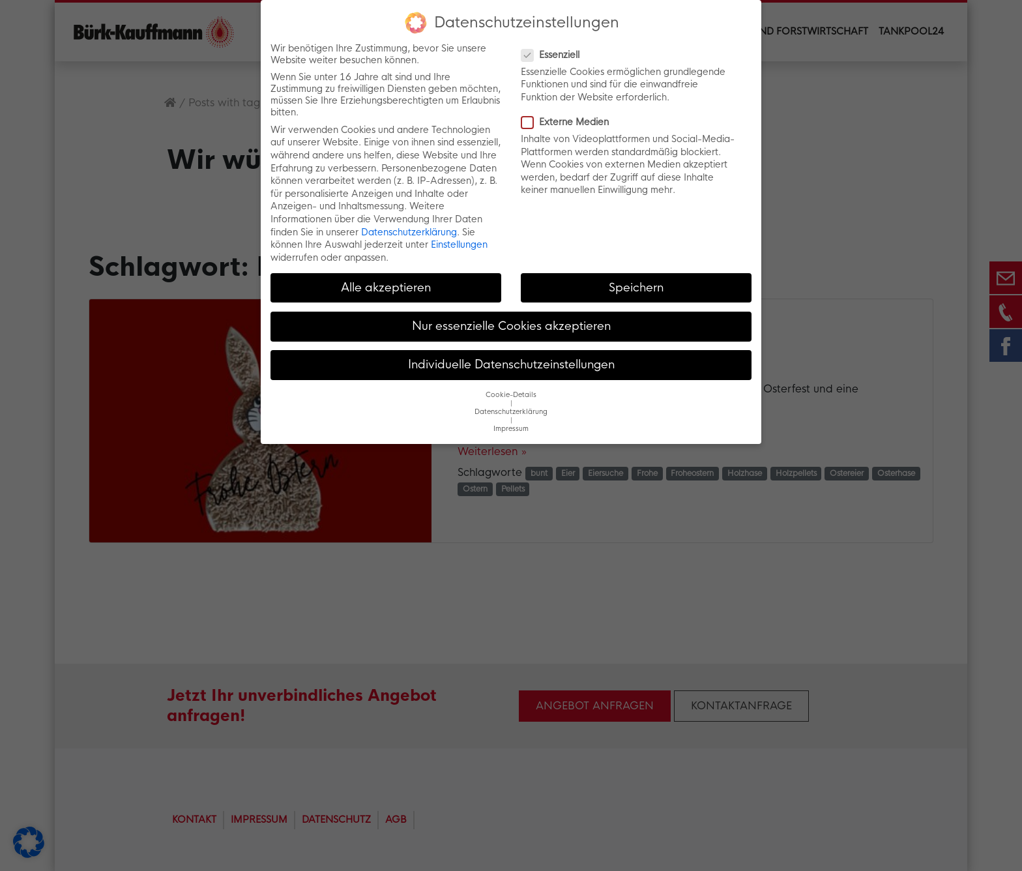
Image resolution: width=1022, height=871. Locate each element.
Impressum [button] (511, 428)
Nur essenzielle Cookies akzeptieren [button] (511, 325)
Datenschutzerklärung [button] (511, 411)
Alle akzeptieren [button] (386, 287)
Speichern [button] (636, 287)
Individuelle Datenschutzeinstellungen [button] (511, 364)
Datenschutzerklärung (409, 231)
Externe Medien (569, 122)
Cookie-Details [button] (511, 395)
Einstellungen (459, 244)
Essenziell (554, 54)
